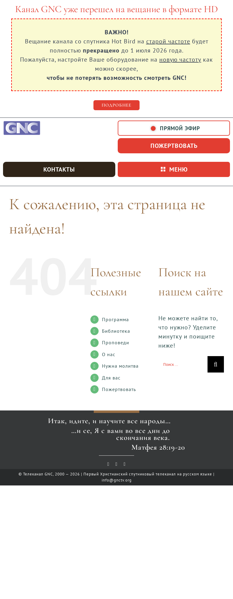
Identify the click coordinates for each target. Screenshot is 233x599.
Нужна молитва (120, 366)
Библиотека (116, 331)
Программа (115, 319)
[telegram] (124, 464)
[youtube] (108, 464)
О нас (108, 354)
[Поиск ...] (183, 364)
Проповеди (115, 342)
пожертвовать (174, 146)
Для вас (111, 378)
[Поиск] (216, 364)
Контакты (59, 169)
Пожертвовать (119, 389)
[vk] (117, 464)
